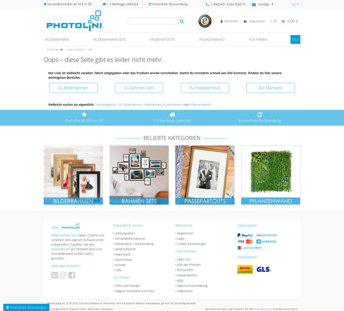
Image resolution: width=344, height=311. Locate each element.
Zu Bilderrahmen (73, 87)
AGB (180, 280)
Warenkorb (122, 254)
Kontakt (120, 265)
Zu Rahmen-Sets (139, 87)
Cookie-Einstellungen (191, 244)
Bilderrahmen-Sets (109, 39)
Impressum (185, 291)
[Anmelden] (229, 21)
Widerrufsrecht (125, 249)
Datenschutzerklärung (192, 286)
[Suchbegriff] (153, 21)
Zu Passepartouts (205, 87)
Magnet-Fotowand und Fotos (135, 291)
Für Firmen (258, 39)
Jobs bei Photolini (189, 265)
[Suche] (182, 21)
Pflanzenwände (200, 104)
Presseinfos (185, 270)
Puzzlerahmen (172, 104)
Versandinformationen (130, 238)
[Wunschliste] (273, 21)
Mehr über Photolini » (66, 266)
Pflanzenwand (212, 39)
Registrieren (185, 233)
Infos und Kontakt (127, 286)
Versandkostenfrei (262, 309)
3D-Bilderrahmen (130, 104)
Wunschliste (123, 259)
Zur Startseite (271, 87)
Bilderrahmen (57, 39)
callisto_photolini (75, 49)
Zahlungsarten (125, 233)
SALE (295, 39)
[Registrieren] (254, 21)
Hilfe (118, 270)
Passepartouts (162, 39)
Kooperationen (187, 275)
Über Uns (183, 259)
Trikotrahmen (152, 104)
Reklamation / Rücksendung (134, 244)
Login (181, 238)
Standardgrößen (106, 104)
